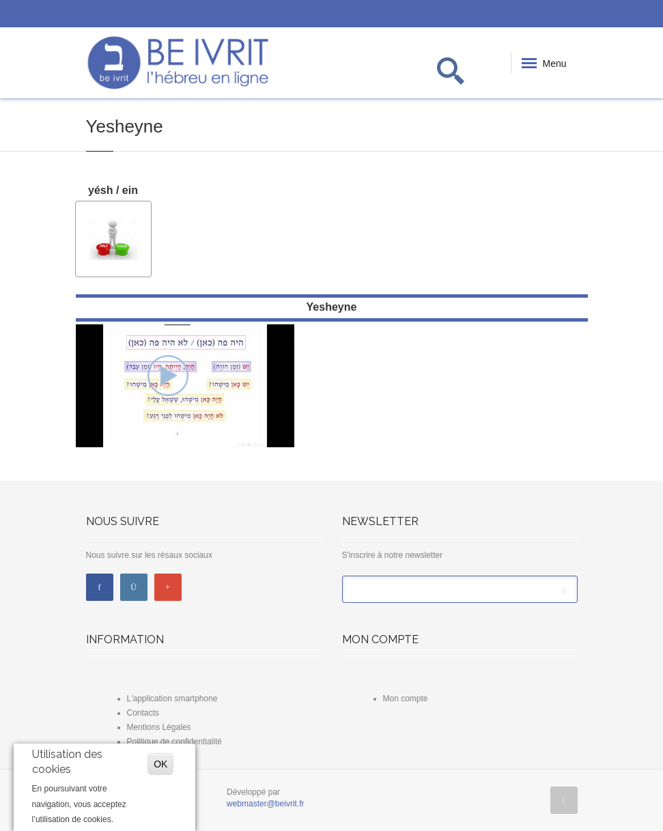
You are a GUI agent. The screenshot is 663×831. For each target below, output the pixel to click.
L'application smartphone (172, 698)
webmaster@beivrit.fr (266, 803)
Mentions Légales (159, 727)
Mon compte (405, 698)
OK (160, 764)
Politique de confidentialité (174, 741)
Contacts (143, 713)
